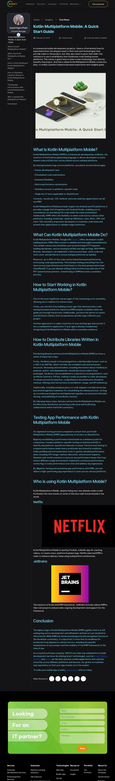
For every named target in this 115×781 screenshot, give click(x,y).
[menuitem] (30, 4)
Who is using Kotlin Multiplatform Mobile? (17, 98)
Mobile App (60, 774)
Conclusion (12, 104)
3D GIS (59, 778)
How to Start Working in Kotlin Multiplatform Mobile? (18, 65)
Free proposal (98, 4)
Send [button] (82, 748)
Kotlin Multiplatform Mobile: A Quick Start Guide (17, 39)
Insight (73, 774)
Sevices (11, 765)
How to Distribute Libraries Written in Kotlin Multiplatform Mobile (16, 76)
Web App (60, 770)
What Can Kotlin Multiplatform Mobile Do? (16, 56)
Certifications (103, 777)
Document (74, 770)
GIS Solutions (36, 777)
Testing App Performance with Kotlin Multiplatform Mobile (16, 89)
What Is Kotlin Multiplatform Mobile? (17, 47)
